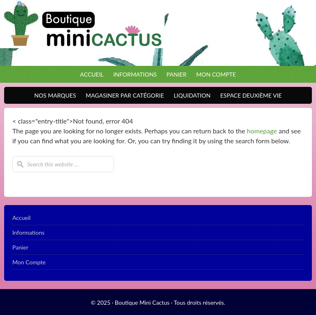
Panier (177, 74)
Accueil (92, 74)
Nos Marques (53, 95)
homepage (262, 131)
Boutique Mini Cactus (158, 33)
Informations (135, 74)
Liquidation (190, 95)
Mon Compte (216, 74)
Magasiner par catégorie (122, 95)
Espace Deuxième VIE (248, 95)
